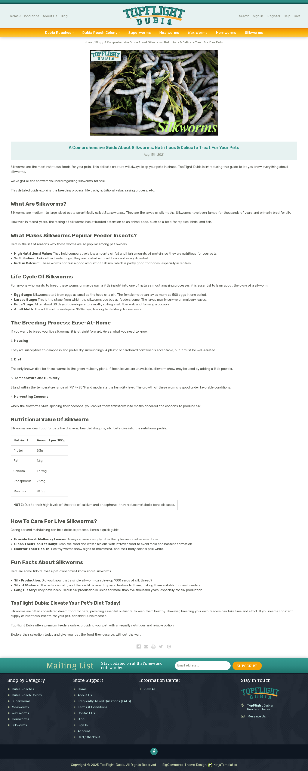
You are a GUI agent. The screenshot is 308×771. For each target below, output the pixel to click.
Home (82, 689)
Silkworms (254, 33)
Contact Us (87, 713)
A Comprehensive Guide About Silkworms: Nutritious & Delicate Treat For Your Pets (154, 148)
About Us (50, 16)
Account (84, 731)
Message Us (256, 716)
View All (149, 689)
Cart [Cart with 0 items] (297, 16)
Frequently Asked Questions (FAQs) (105, 701)
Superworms (139, 33)
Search (244, 16)
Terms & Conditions (24, 16)
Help (287, 16)
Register (273, 16)
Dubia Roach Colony (101, 33)
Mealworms (169, 33)
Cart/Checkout (89, 737)
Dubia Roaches (59, 33)
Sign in (258, 16)
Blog (64, 16)
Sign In (83, 725)
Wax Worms (198, 33)
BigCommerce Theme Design (184, 765)
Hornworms (226, 33)
